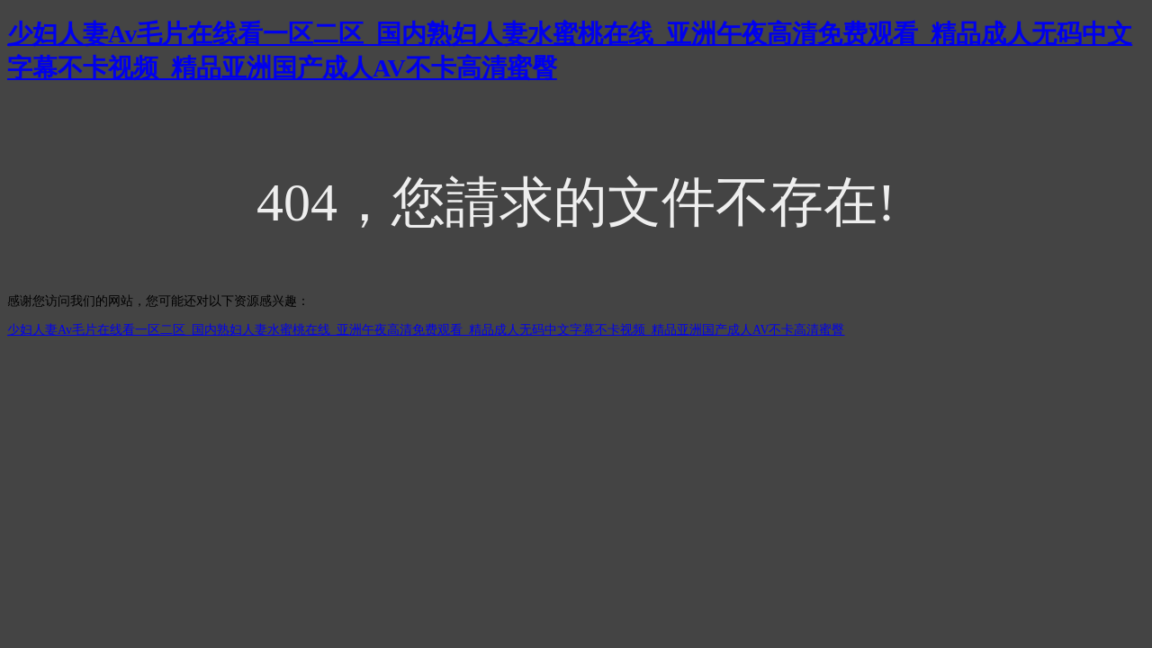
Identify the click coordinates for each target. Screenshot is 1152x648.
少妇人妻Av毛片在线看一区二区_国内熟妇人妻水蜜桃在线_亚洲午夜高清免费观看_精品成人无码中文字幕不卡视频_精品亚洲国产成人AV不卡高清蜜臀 (426, 330)
